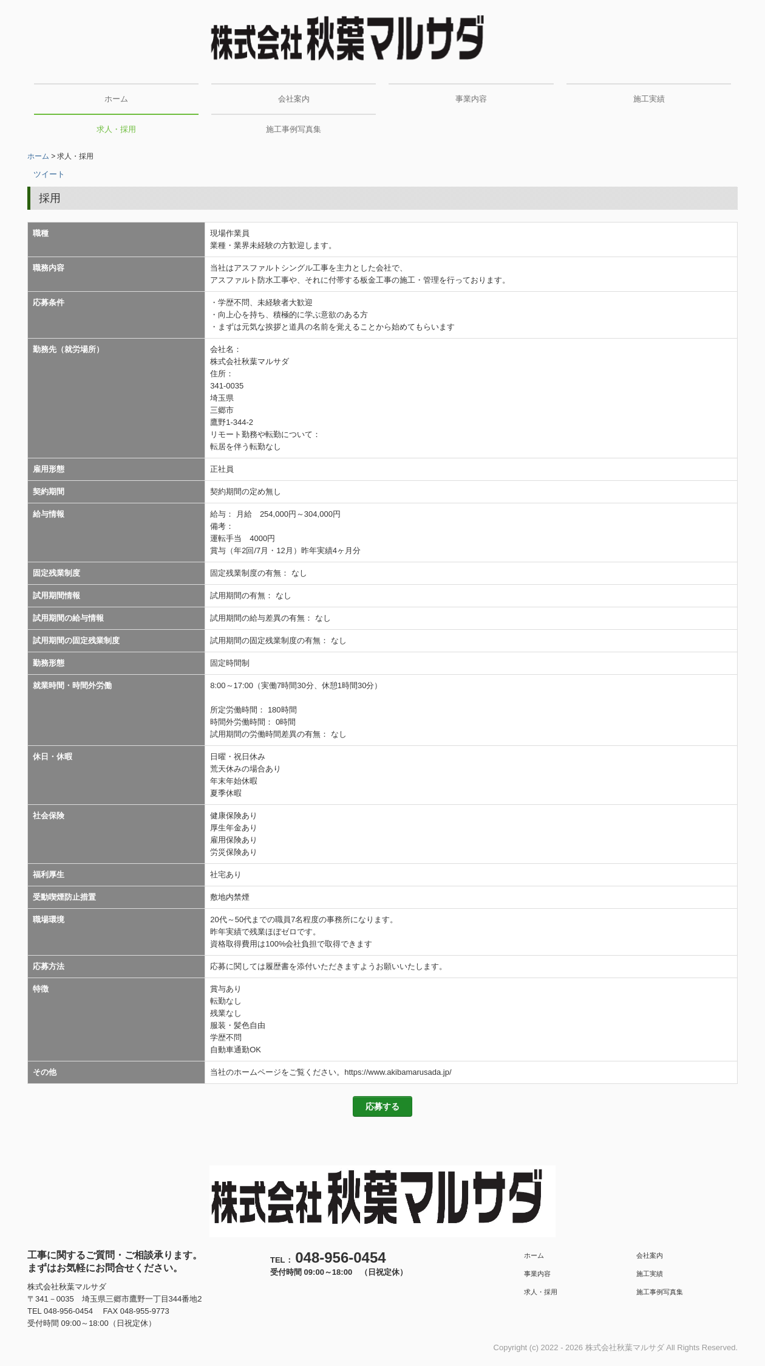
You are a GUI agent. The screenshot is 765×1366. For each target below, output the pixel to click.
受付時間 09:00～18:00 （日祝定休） (338, 1272)
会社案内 (294, 98)
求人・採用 (116, 129)
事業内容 (471, 98)
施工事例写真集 (293, 129)
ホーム (116, 98)
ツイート (49, 174)
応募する (382, 1106)
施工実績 (649, 98)
